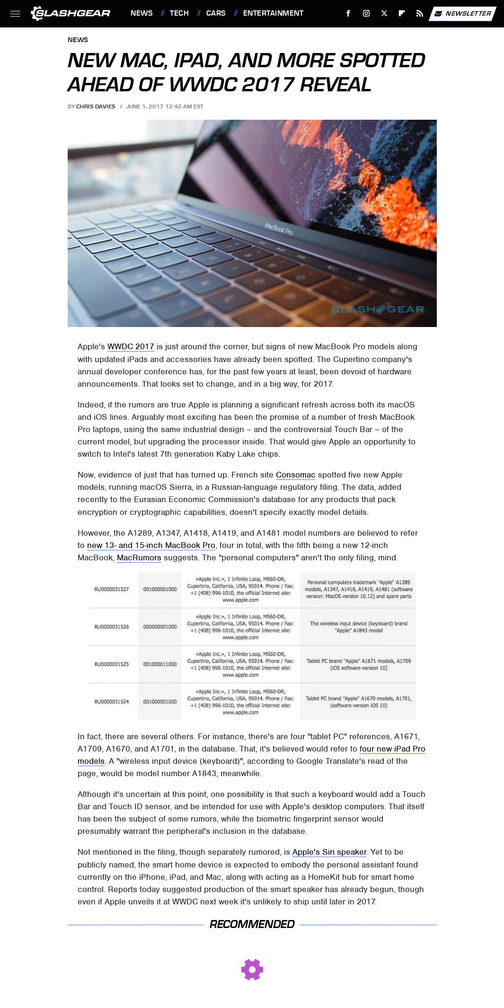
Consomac (296, 474)
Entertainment (273, 13)
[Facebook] (348, 13)
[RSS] (420, 13)
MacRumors (139, 557)
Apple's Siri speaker (329, 852)
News (141, 13)
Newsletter (462, 13)
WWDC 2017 (130, 346)
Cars (216, 13)
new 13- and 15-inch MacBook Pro (151, 545)
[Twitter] (384, 13)
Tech (179, 13)
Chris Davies (95, 106)
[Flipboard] (402, 13)
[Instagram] (366, 13)
